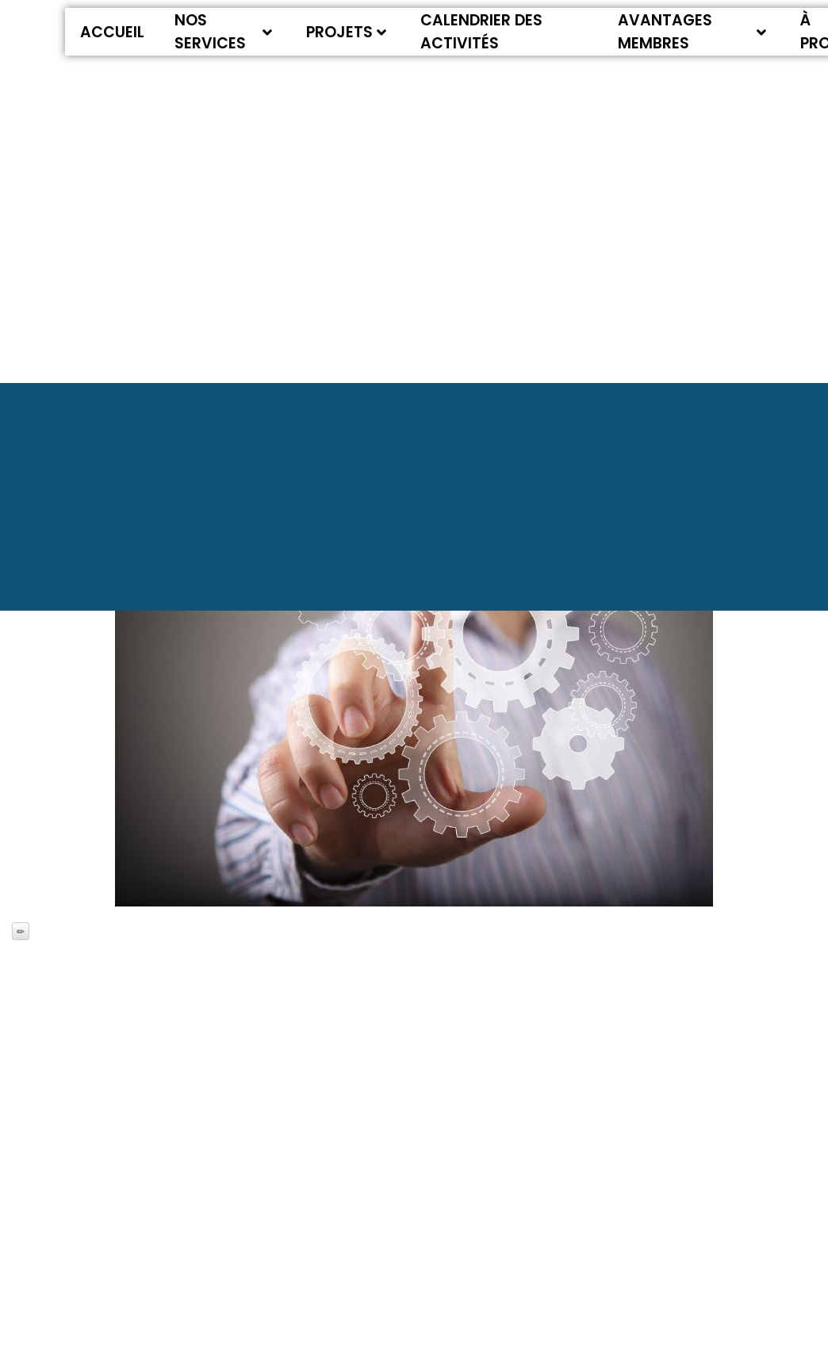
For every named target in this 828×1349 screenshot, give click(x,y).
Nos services (223, 31)
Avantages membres (692, 31)
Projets (346, 32)
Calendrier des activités (481, 31)
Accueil (112, 32)
